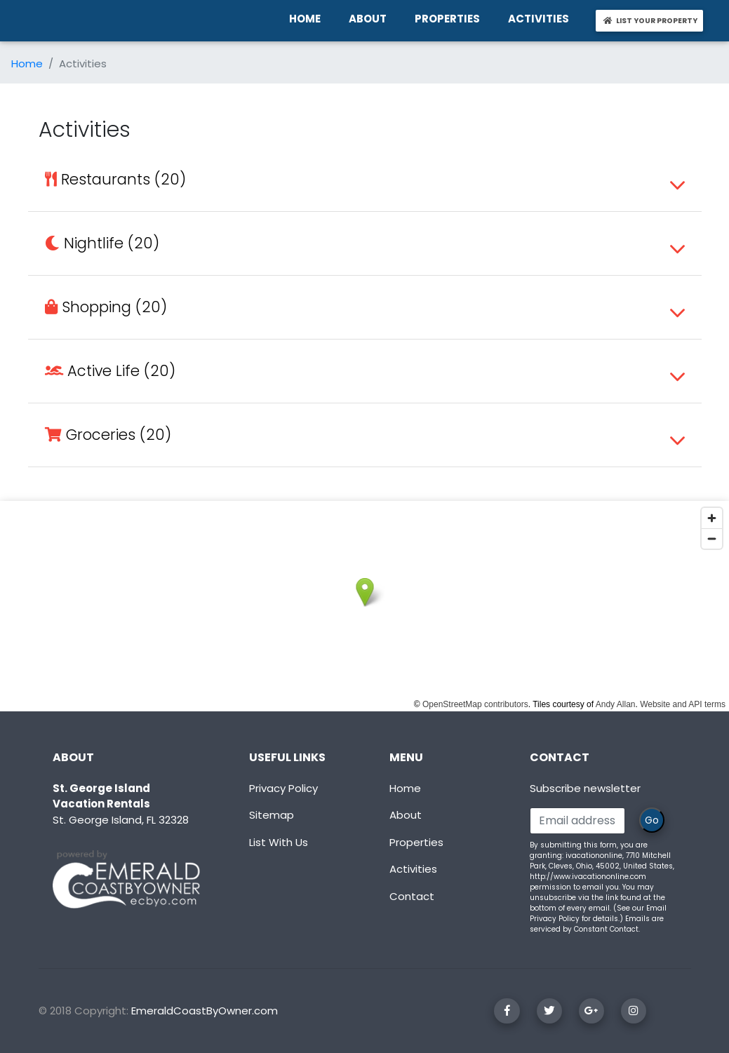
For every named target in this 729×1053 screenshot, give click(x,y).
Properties (416, 842)
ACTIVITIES (541, 18)
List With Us (278, 842)
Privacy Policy (283, 788)
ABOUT (370, 18)
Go (652, 820)
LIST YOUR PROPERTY (652, 20)
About (405, 814)
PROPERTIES (450, 18)
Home (27, 63)
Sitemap (271, 814)
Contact (411, 896)
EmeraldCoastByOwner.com (204, 1010)
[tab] (365, 179)
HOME (307, 18)
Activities (413, 868)
